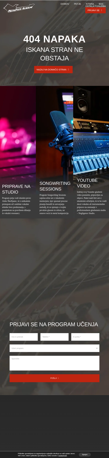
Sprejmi (84, 455)
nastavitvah (62, 456)
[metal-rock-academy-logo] (19, 4)
